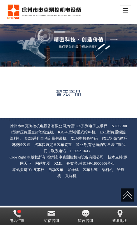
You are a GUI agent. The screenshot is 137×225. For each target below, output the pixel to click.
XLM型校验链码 (84, 138)
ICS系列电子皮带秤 (92, 126)
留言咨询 (85, 216)
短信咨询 (51, 216)
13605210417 (80, 151)
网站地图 (42, 163)
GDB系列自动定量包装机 (45, 138)
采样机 (73, 170)
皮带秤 (38, 170)
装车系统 (90, 170)
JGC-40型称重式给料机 (76, 132)
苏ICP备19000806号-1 (96, 163)
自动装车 (55, 170)
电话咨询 (17, 216)
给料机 (107, 170)
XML (58, 163)
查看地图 (119, 216)
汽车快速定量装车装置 (53, 144)
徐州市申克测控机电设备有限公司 (75, 157)
